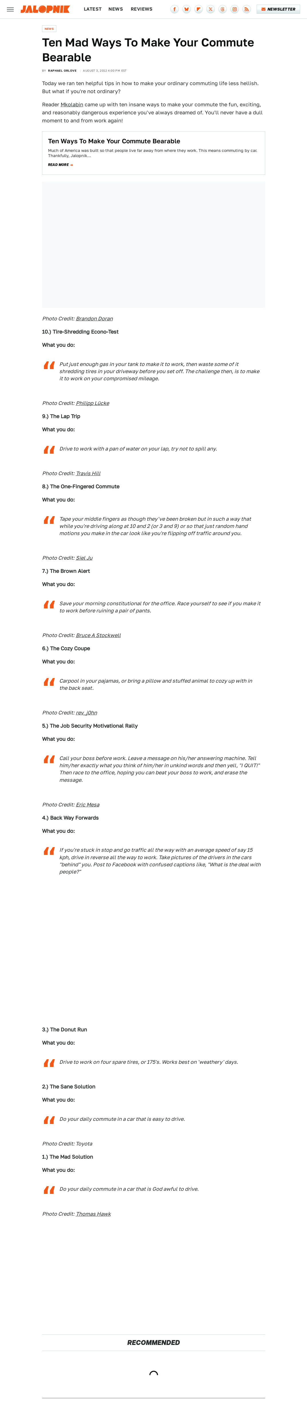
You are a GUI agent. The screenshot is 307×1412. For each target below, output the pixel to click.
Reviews (142, 9)
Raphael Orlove (62, 70)
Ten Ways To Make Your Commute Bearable (114, 141)
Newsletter (279, 9)
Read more (58, 164)
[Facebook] (174, 9)
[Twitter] (210, 9)
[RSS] (246, 9)
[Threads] (222, 9)
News (115, 9)
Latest (93, 9)
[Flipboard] (198, 9)
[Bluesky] (186, 9)
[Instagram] (234, 9)
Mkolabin (72, 104)
